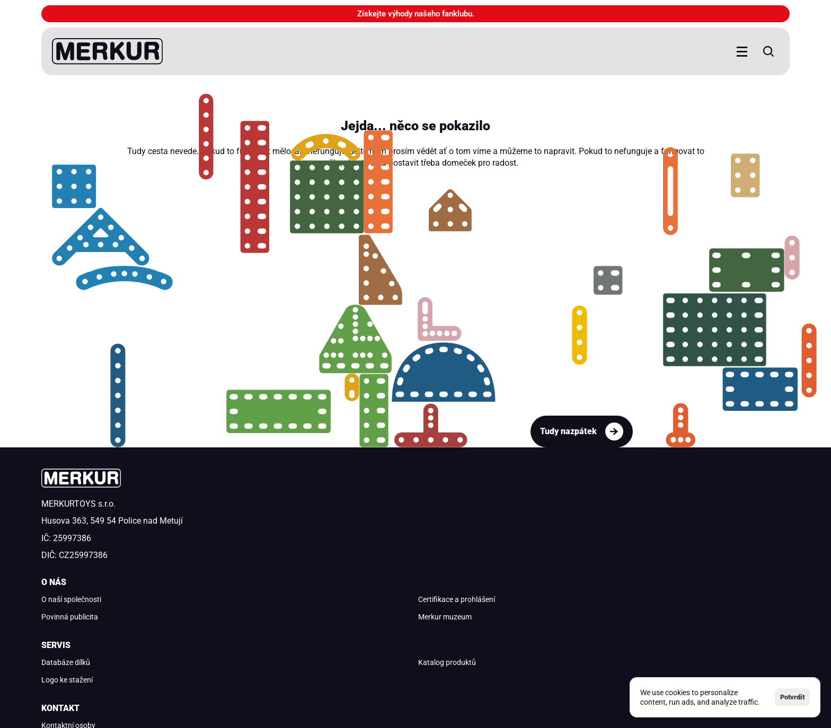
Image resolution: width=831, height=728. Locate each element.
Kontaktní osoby (641, 512)
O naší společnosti (263, 512)
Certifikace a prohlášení (271, 529)
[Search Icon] (693, 51)
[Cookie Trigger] (163, 659)
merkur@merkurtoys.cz (653, 529)
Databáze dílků (447, 512)
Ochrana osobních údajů (81, 658)
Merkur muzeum (259, 564)
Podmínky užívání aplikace (248, 658)
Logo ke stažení (449, 547)
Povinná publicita (261, 547)
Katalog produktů (452, 529)
